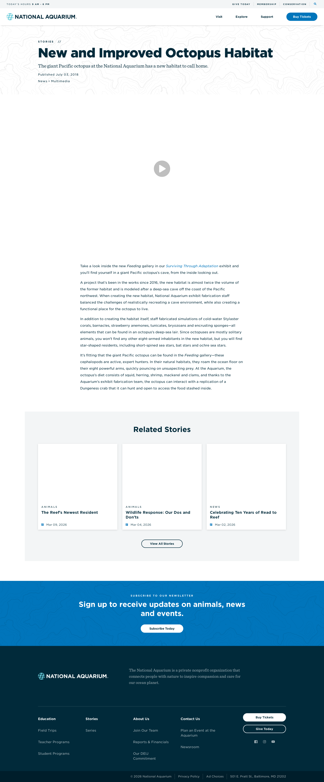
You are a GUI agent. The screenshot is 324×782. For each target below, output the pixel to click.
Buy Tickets (264, 717)
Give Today (264, 729)
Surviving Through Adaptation (192, 266)
